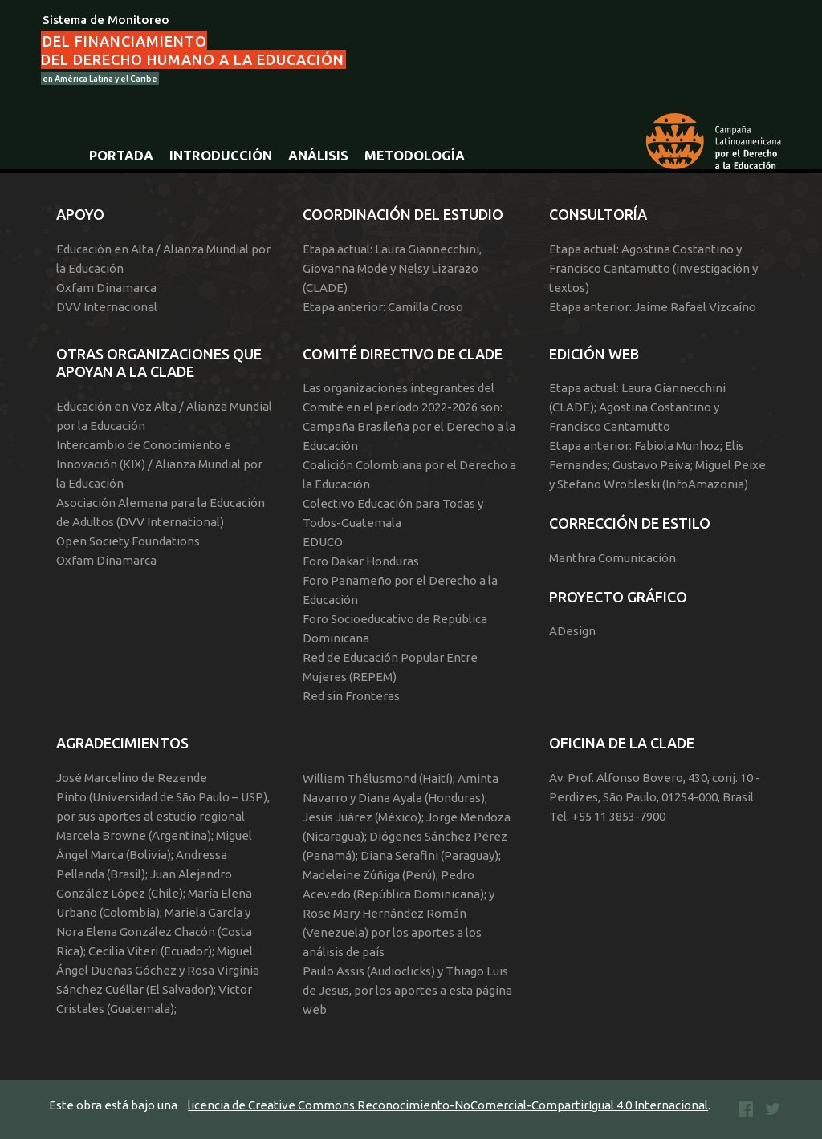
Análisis (318, 155)
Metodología (414, 155)
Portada (121, 155)
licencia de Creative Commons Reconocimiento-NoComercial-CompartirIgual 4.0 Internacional (448, 1105)
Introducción (220, 155)
